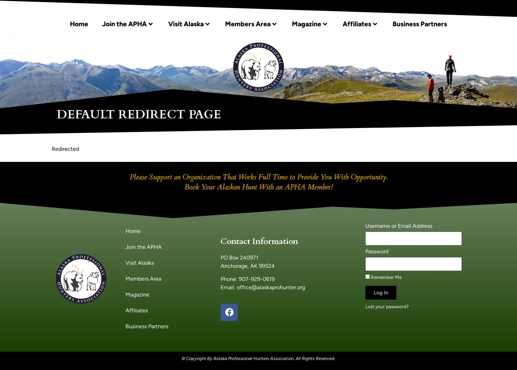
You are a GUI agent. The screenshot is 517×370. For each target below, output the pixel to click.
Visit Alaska (189, 24)
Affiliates (360, 24)
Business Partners (420, 24)
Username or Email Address (398, 226)
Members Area (250, 24)
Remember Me (383, 277)
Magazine (309, 24)
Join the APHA (127, 24)
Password (376, 252)
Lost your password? (387, 306)
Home (79, 24)
